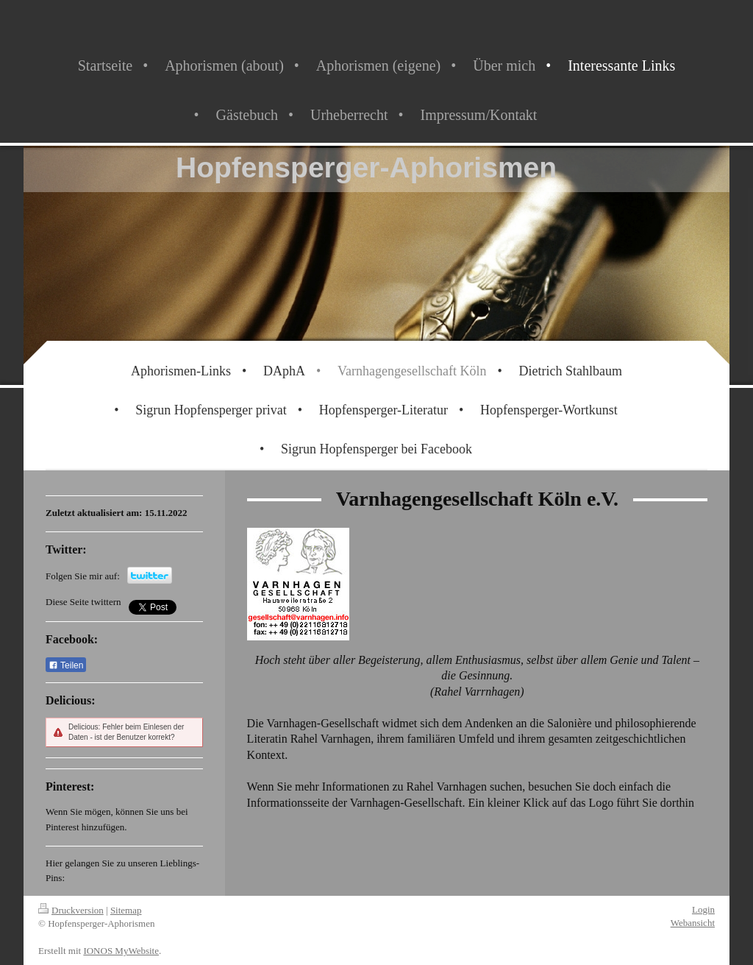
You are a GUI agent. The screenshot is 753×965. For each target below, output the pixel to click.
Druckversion (71, 910)
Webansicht (693, 922)
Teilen (66, 665)
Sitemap (126, 910)
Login (703, 909)
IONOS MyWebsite (121, 950)
